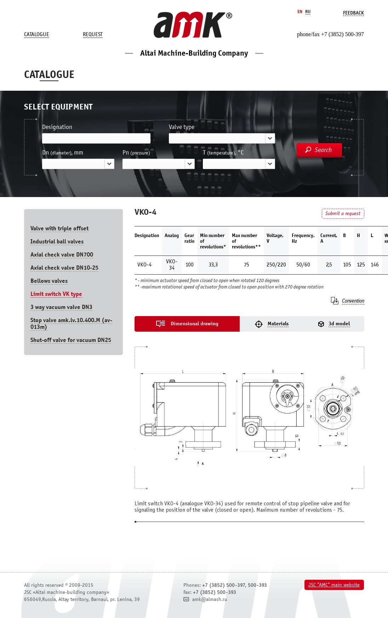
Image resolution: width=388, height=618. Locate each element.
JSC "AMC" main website (334, 585)
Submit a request (342, 213)
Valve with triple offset (59, 228)
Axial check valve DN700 (61, 254)
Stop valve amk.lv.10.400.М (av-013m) (71, 323)
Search (323, 150)
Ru (307, 11)
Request (93, 34)
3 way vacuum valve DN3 (61, 307)
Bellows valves (49, 280)
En (299, 11)
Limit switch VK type (56, 294)
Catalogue (36, 34)
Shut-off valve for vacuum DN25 (70, 340)
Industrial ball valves (57, 241)
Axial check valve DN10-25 (64, 267)
